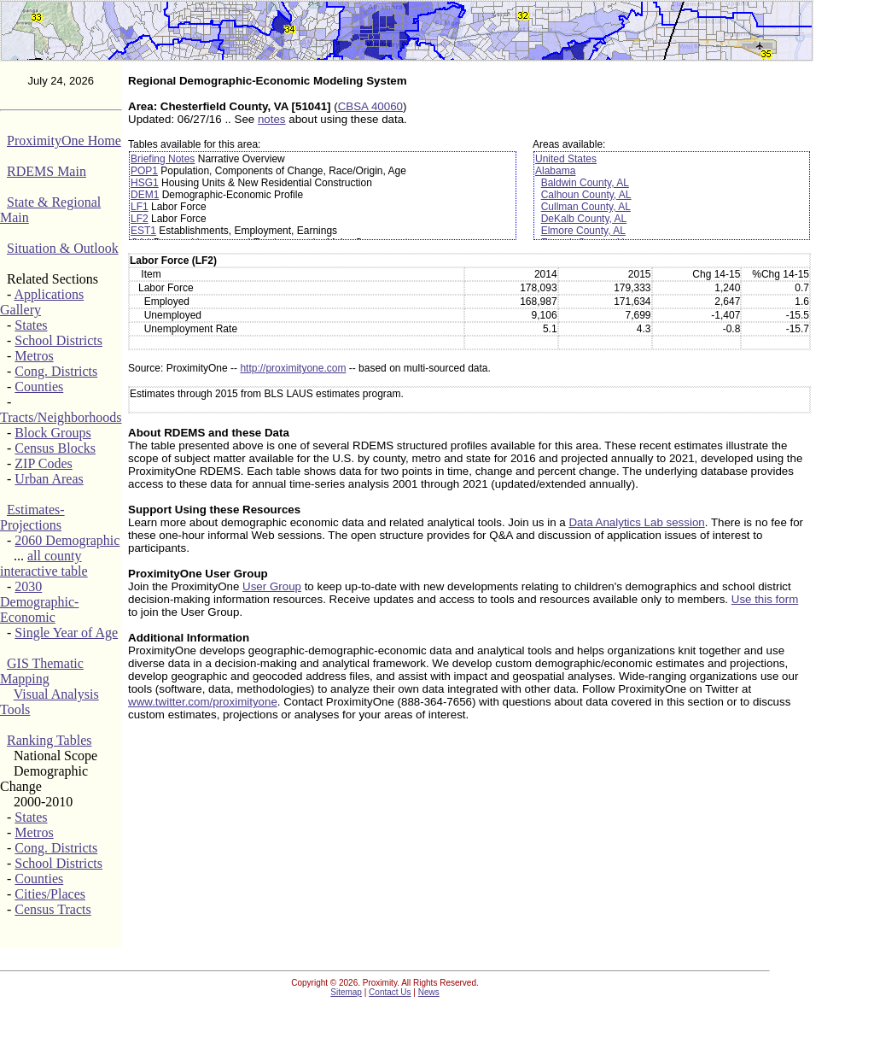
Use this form (765, 599)
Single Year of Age (66, 632)
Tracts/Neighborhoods (61, 417)
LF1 (140, 207)
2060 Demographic (67, 540)
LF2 (140, 219)
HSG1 (145, 183)
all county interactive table (44, 563)
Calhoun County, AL (586, 195)
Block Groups (52, 432)
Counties (39, 386)
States (31, 325)
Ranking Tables (49, 740)
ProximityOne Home (64, 140)
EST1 (143, 231)
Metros (34, 356)
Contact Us (390, 992)
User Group (271, 586)
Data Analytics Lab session (636, 522)
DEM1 (145, 195)
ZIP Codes (43, 463)
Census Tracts (52, 909)
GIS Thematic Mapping (42, 671)
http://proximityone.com (293, 368)
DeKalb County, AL (584, 219)
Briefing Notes (163, 159)
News (429, 992)
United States (566, 159)
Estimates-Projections (32, 517)
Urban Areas (49, 479)
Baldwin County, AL (585, 183)
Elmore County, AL (583, 231)
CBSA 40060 (370, 106)
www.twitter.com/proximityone (202, 701)
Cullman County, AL (586, 207)
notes (272, 119)
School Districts (58, 340)
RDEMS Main (46, 171)
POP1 (144, 171)
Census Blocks (55, 448)
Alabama (555, 171)
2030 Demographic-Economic (39, 601)
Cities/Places (50, 894)
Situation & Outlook (63, 248)
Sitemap (346, 992)
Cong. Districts (56, 371)
